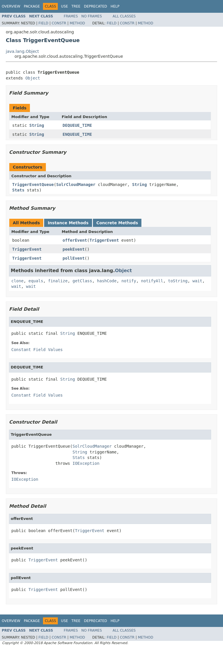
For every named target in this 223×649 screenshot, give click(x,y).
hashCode (106, 281)
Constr (59, 23)
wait (197, 281)
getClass (82, 281)
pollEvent (74, 258)
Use (64, 6)
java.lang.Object (22, 51)
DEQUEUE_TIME (77, 125)
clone (17, 281)
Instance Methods (68, 222)
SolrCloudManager (76, 184)
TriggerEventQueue (33, 184)
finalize (57, 281)
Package (32, 6)
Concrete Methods (117, 222)
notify (128, 281)
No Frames (91, 16)
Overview (11, 6)
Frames (71, 16)
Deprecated (95, 6)
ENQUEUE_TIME (77, 134)
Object (32, 78)
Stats (18, 190)
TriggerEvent (104, 240)
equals (35, 281)
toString (178, 281)
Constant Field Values (37, 349)
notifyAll (152, 281)
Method (77, 23)
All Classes (124, 16)
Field (43, 23)
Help (115, 6)
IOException (86, 463)
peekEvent (74, 249)
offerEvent (75, 240)
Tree (75, 6)
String (36, 125)
